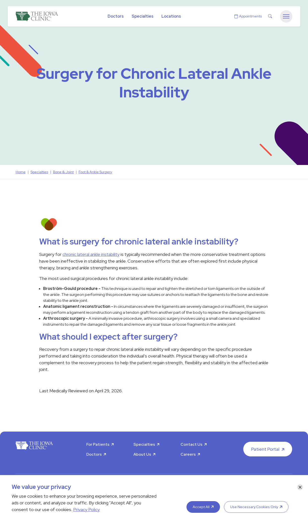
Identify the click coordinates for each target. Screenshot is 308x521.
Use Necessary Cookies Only (254, 507)
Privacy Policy (86, 509)
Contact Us (191, 444)
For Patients (97, 444)
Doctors (116, 16)
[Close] (300, 487)
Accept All (201, 507)
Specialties (143, 16)
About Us (142, 454)
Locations (171, 16)
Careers (188, 454)
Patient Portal (265, 449)
